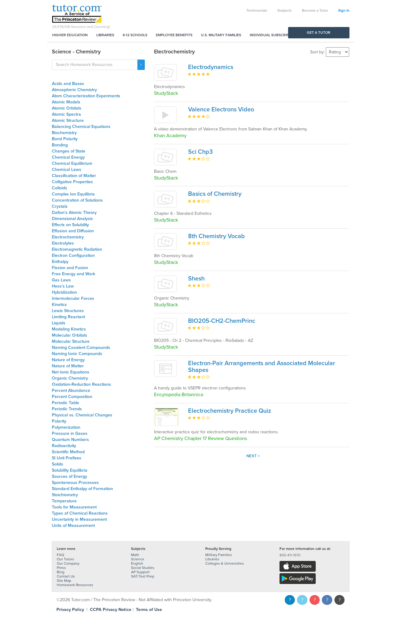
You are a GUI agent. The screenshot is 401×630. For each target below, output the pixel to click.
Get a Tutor (318, 32)
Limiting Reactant (68, 316)
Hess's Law (63, 286)
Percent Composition (72, 396)
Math (135, 555)
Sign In (343, 10)
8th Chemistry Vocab (216, 236)
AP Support (140, 572)
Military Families (218, 555)
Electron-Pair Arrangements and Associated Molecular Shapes (261, 367)
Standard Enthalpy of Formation (82, 488)
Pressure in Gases (69, 433)
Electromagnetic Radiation (77, 249)
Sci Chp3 (200, 152)
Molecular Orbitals (69, 335)
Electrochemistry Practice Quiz (229, 411)
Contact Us (66, 576)
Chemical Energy (68, 157)
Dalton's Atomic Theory (74, 212)
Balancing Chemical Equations (81, 126)
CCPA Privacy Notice (110, 609)
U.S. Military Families (221, 35)
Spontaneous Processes (75, 482)
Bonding (60, 145)
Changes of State (68, 151)
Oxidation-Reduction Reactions (81, 384)
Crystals (59, 206)
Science (137, 559)
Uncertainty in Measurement (79, 519)
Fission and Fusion (70, 267)
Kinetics (59, 304)
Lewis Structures (68, 310)
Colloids (59, 188)
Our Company (68, 563)
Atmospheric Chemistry (74, 89)
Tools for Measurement (74, 507)
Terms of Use (149, 609)
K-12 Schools (135, 35)
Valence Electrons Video (221, 109)
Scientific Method (68, 451)
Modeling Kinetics (69, 329)
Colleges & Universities (224, 563)
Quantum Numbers (70, 439)
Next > (253, 456)
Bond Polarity (65, 138)
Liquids (58, 323)
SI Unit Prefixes (66, 458)
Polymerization (66, 427)
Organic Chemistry (70, 378)
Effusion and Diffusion (73, 231)
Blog (60, 572)
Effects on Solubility (70, 224)
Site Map (64, 580)
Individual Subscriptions (274, 35)
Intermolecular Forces (73, 298)
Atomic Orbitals (66, 108)
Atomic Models (66, 102)
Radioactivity (64, 445)
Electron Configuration (73, 255)
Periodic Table (65, 402)
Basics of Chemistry (214, 194)
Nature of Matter (68, 366)
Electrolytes (63, 243)
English (137, 563)
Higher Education (70, 35)
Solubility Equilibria (69, 470)
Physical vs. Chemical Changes (82, 415)
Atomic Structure (68, 120)
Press (61, 568)
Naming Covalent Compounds (81, 347)
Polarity (59, 421)
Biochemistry (64, 132)
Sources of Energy (69, 476)
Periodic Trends (67, 409)
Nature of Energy (68, 359)
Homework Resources (75, 585)
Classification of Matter (74, 175)
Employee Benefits (174, 35)
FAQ (60, 555)
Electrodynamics (210, 67)
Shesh (196, 278)
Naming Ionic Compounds (77, 353)
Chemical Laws (66, 169)
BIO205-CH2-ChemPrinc (221, 321)
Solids (57, 464)
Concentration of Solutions (77, 200)
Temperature (64, 501)
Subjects (284, 10)
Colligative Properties (72, 181)
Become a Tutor (315, 10)
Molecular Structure (71, 341)
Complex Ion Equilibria (73, 194)
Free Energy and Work (73, 273)
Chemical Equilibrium (72, 163)
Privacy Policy (70, 609)
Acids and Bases (68, 83)
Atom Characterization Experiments (86, 96)
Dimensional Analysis (72, 218)
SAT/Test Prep (142, 576)
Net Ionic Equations (70, 372)
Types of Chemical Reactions (80, 513)
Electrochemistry (68, 237)
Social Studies (142, 568)
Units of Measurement (73, 525)
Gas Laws (61, 280)
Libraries (105, 35)
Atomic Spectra (66, 114)
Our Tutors (65, 559)
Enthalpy (60, 261)
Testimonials (256, 10)
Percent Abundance (71, 390)
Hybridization (64, 292)
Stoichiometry (65, 494)
